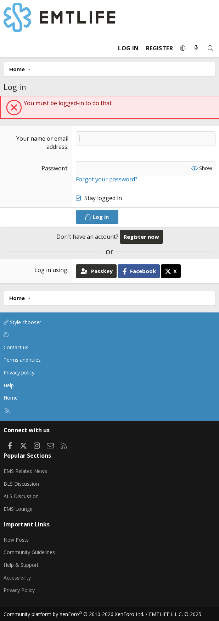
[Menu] (9, 48)
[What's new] (196, 48)
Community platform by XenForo (74, 614)
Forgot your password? (106, 179)
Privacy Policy (19, 590)
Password (54, 168)
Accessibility (17, 577)
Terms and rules (22, 359)
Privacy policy (19, 372)
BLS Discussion (21, 483)
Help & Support (21, 564)
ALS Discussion (21, 496)
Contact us (16, 347)
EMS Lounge (18, 509)
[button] (182, 48)
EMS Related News (25, 471)
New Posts (16, 539)
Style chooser (22, 322)
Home (11, 397)
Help (9, 385)
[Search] (210, 48)
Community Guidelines (29, 552)
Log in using (50, 270)
